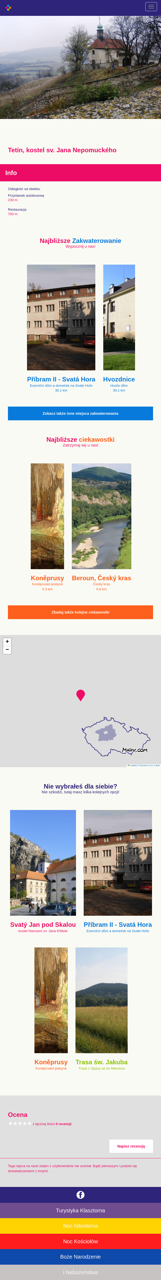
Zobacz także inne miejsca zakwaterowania (80, 413)
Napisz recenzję (131, 1146)
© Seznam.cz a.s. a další (149, 765)
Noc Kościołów (80, 1241)
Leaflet (132, 765)
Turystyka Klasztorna (80, 1210)
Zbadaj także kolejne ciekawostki (81, 612)
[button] (80, 695)
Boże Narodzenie (80, 1257)
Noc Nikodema (80, 1226)
